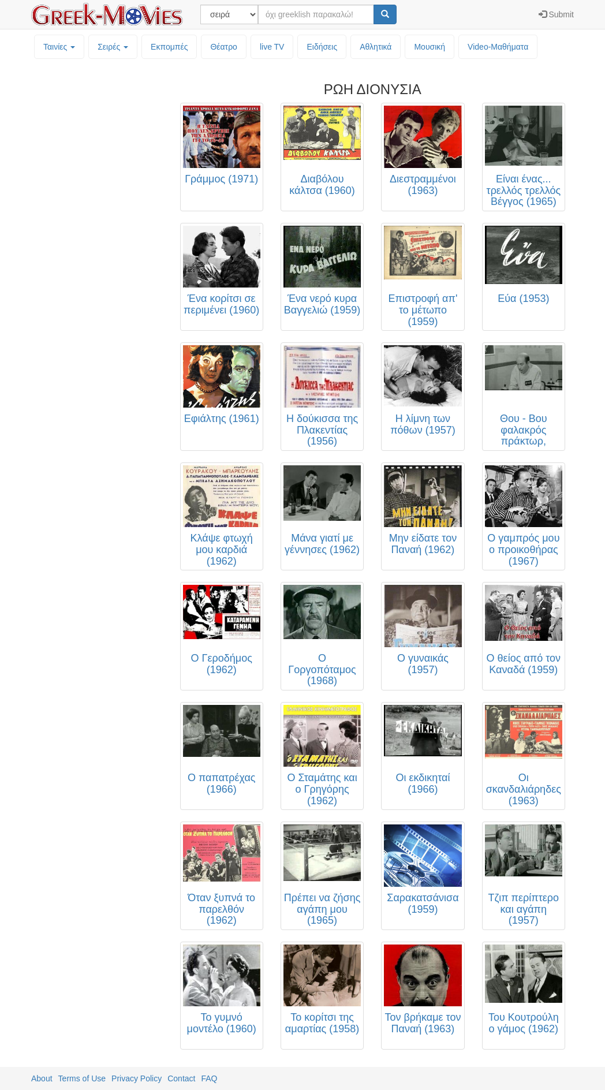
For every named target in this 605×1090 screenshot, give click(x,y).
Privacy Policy (136, 1078)
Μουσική (429, 46)
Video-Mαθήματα (498, 46)
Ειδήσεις (322, 46)
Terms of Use (82, 1078)
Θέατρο (223, 46)
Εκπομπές (169, 46)
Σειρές (113, 46)
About (42, 1078)
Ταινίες (59, 46)
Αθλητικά (375, 46)
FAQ (209, 1078)
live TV (272, 46)
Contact (181, 1078)
